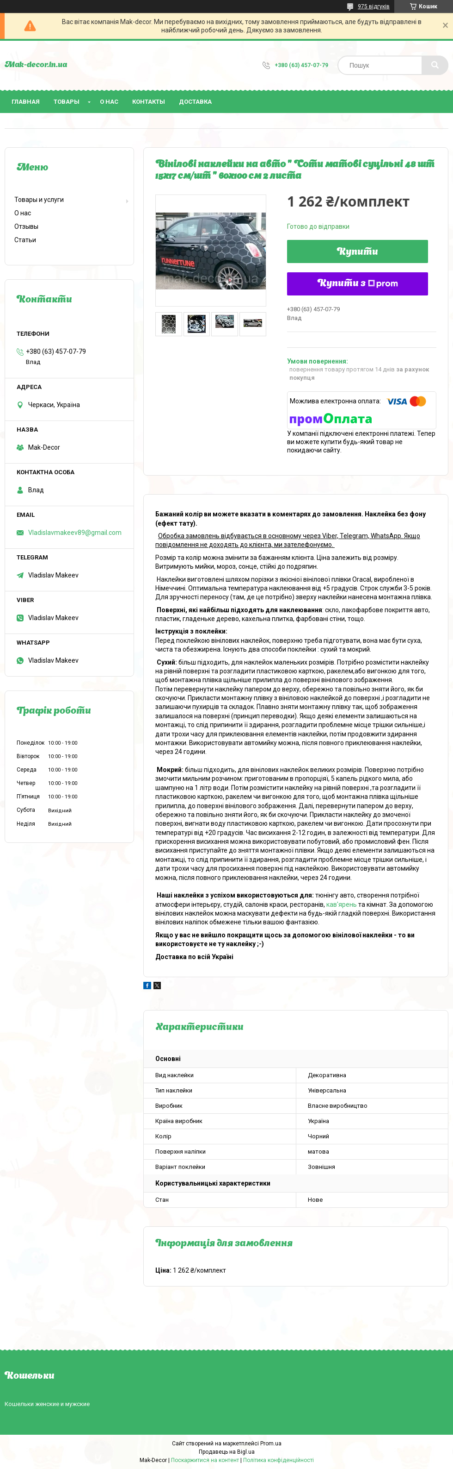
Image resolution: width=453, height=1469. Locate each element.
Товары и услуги (39, 199)
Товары (67, 101)
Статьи (25, 240)
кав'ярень (341, 904)
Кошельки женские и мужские (47, 1403)
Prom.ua (271, 1443)
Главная (26, 101)
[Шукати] (435, 65)
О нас (109, 101)
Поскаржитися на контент (205, 1460)
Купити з (358, 284)
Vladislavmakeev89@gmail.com (75, 532)
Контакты (148, 101)
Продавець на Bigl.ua (227, 1452)
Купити (357, 252)
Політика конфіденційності (278, 1460)
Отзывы (26, 226)
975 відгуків (374, 6)
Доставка (195, 101)
